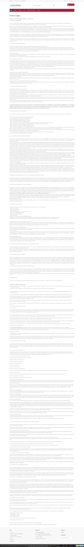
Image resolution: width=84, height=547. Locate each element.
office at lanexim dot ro (41, 538)
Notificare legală (13, 535)
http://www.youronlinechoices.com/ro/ (22, 509)
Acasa (11, 532)
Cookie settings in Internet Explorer (16, 512)
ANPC (11, 538)
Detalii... (81, 545)
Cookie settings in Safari (14, 516)
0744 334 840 (39, 536)
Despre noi (12, 539)
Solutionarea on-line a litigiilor (16, 536)
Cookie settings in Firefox (14, 513)
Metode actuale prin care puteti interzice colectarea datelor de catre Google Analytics (26, 522)
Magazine (12, 541)
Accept (77, 545)
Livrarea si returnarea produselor (16, 533)
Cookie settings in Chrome (15, 515)
